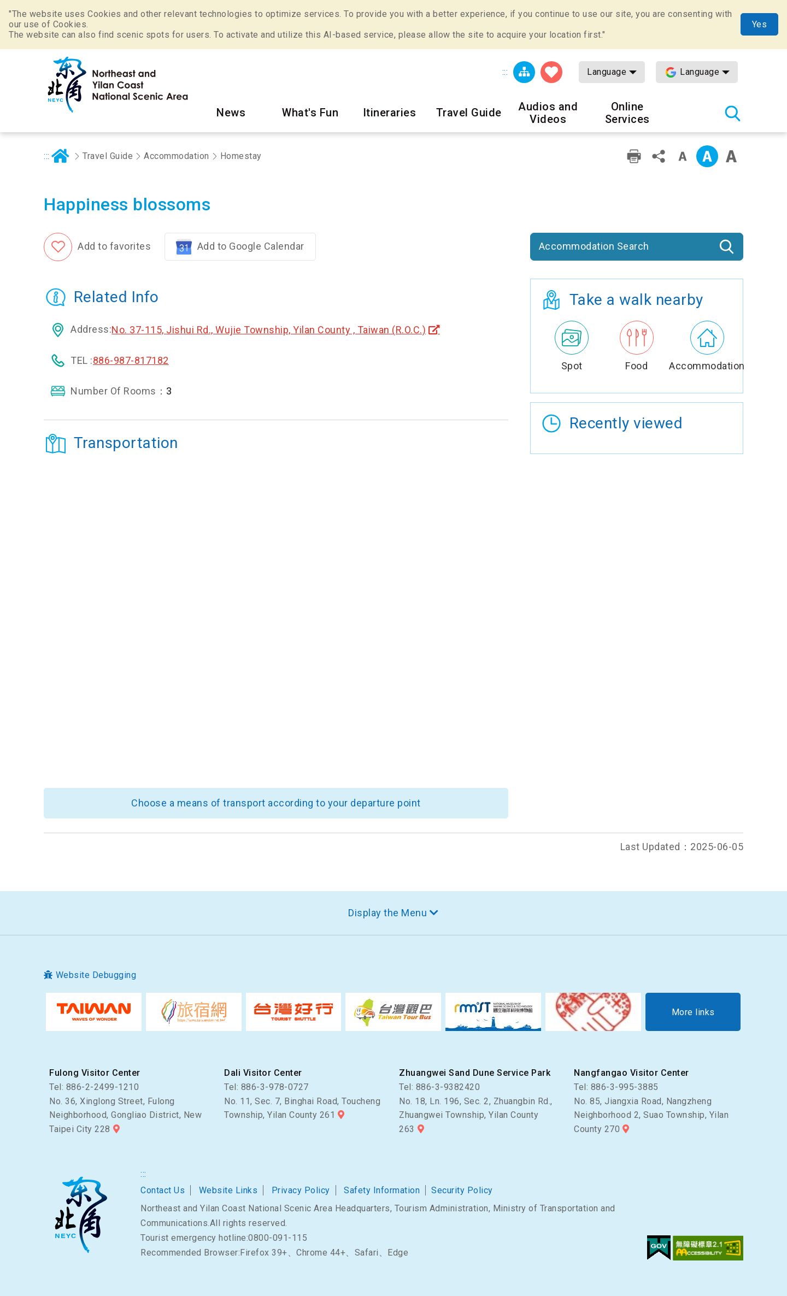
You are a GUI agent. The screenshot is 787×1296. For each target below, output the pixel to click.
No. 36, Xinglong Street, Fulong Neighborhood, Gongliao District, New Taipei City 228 (125, 1115)
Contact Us (162, 1190)
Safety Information (382, 1190)
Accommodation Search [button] (594, 246)
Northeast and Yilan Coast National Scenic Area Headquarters (81, 1214)
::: (505, 72)
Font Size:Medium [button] (707, 156)
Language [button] (606, 72)
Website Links (228, 1190)
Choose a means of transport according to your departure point (276, 803)
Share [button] (658, 156)
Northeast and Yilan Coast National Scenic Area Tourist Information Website (117, 85)
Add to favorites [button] (114, 246)
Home (61, 156)
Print (634, 156)
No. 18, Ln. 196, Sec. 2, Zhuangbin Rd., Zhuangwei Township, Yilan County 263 (476, 1115)
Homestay (241, 156)
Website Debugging (96, 975)
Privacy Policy (301, 1190)
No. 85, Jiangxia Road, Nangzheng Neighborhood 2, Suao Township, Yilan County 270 (651, 1115)
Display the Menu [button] (387, 913)
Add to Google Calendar (250, 246)
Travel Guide (108, 156)
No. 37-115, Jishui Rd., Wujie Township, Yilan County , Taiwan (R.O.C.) (268, 329)
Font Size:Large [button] (731, 156)
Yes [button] (759, 24)
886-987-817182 (131, 360)
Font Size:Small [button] (683, 156)
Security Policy (462, 1190)
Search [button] (732, 113)
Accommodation (176, 156)
